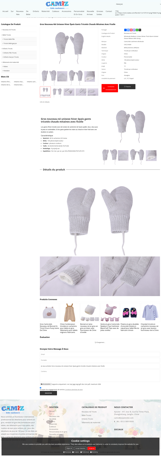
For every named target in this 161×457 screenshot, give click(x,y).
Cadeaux (55, 11)
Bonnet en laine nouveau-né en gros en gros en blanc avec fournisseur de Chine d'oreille (89, 328)
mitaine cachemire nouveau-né (32, 82)
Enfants (36, 11)
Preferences (84, 452)
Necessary (67, 452)
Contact (109, 11)
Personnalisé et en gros (79, 12)
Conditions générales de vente (74, 390)
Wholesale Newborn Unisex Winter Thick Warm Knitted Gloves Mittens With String (141, 37)
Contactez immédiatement (111, 88)
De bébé (28, 12)
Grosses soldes (100, 12)
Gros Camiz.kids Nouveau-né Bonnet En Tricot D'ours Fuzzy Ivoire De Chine (49, 327)
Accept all (91, 448)
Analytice (75, 452)
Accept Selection (80, 448)
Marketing (94, 452)
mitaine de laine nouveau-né (6, 85)
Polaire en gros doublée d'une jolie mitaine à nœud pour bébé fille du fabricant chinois (130, 327)
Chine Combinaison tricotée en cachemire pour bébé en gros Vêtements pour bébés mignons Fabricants (68, 328)
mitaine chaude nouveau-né (19, 82)
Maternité (45, 11)
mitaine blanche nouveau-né (19, 85)
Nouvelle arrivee (90, 12)
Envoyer (48, 393)
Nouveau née (20, 12)
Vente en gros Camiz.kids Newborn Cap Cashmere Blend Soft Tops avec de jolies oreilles (110, 327)
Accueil (5, 11)
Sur (12, 11)
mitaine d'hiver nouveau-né (6, 82)
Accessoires (66, 11)
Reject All (69, 448)
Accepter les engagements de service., (61, 389)
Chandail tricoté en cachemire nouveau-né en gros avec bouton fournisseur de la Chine (150, 327)
